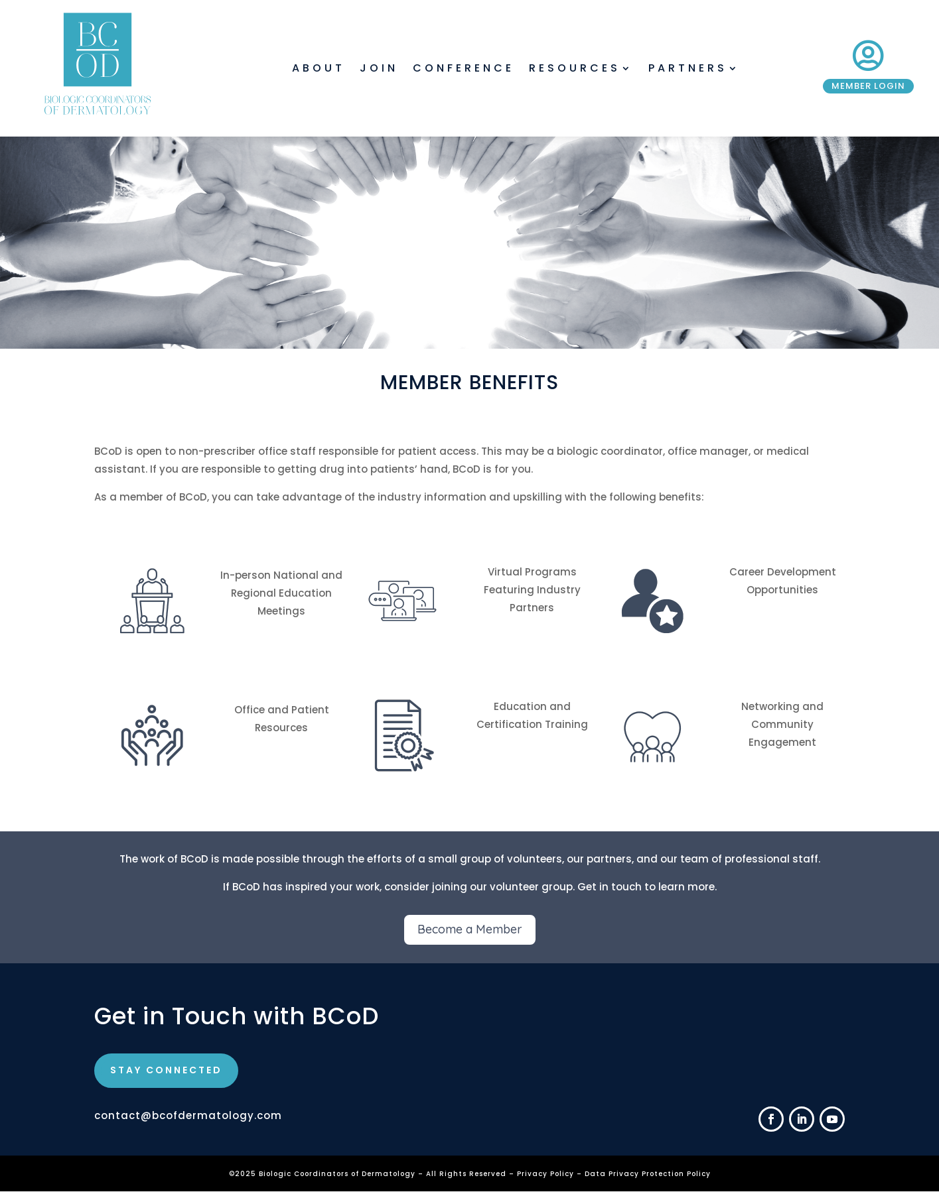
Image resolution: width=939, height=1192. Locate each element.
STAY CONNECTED (166, 1070)
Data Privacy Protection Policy (648, 1174)
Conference (463, 70)
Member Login (868, 86)
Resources (574, 70)
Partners (687, 70)
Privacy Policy (547, 1174)
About (318, 70)
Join (379, 70)
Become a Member (469, 929)
